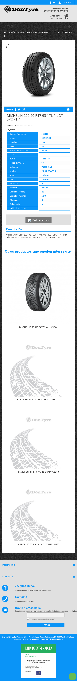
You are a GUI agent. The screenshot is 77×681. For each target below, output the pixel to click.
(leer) (53, 619)
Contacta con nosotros (24, 601)
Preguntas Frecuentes (41, 590)
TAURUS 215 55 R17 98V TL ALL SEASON (38, 327)
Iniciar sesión (67, 2)
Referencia (11, 126)
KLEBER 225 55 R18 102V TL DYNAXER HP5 (38, 544)
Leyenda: (11, 130)
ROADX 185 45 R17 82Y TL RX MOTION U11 (38, 399)
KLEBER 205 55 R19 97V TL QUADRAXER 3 (38, 471)
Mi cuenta (7, 576)
